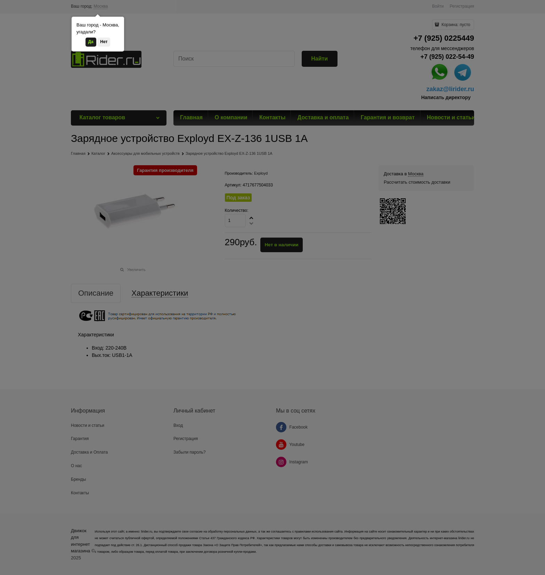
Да (90, 41)
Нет (103, 41)
